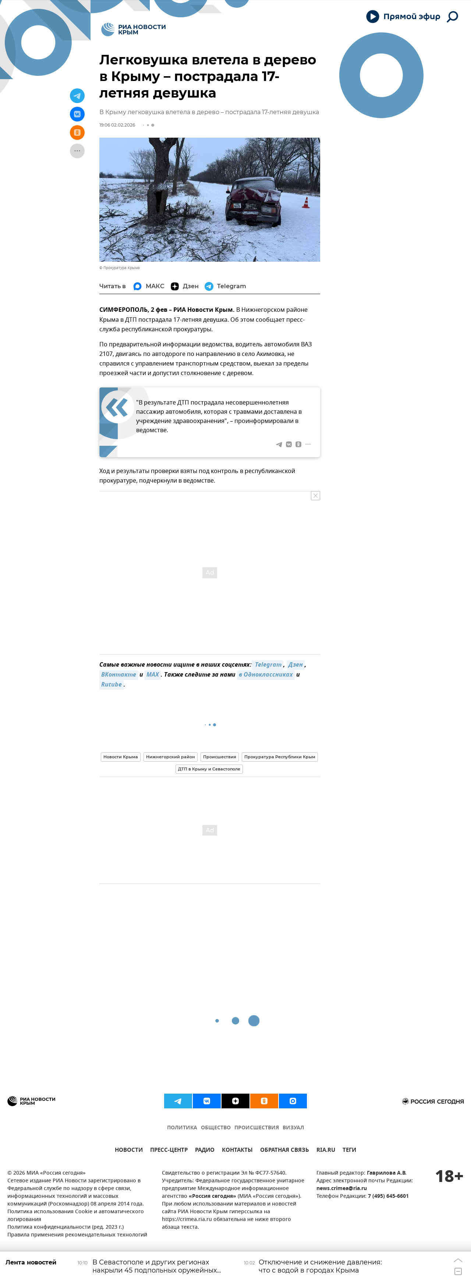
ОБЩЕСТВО (216, 1128)
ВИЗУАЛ (293, 1128)
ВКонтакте (118, 675)
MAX (152, 675)
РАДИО (205, 1151)
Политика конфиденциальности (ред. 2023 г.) (65, 1227)
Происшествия (219, 756)
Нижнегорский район (170, 756)
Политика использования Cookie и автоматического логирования (75, 1216)
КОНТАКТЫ (237, 1151)
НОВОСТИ (129, 1151)
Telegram (267, 665)
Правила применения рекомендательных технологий (77, 1235)
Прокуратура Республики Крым (279, 756)
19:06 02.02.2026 (117, 125)
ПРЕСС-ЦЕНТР (169, 1151)
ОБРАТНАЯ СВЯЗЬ (284, 1151)
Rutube (111, 685)
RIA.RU (325, 1151)
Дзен (295, 665)
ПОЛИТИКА (182, 1128)
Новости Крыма (120, 756)
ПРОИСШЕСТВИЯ (256, 1128)
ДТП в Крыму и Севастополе (209, 769)
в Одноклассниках (266, 675)
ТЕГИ (349, 1151)
